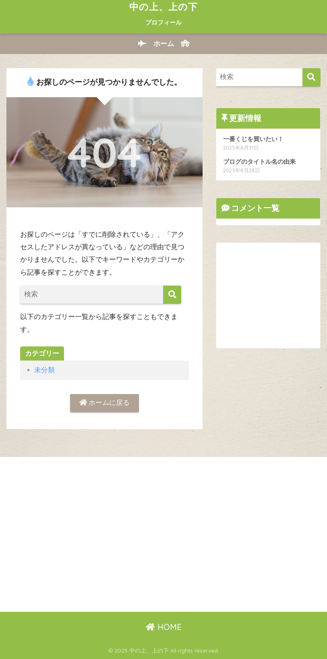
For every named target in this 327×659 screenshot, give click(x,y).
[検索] (172, 295)
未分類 (44, 370)
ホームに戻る (104, 403)
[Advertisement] (271, 293)
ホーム (163, 44)
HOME (164, 627)
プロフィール (163, 22)
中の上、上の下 (163, 7)
